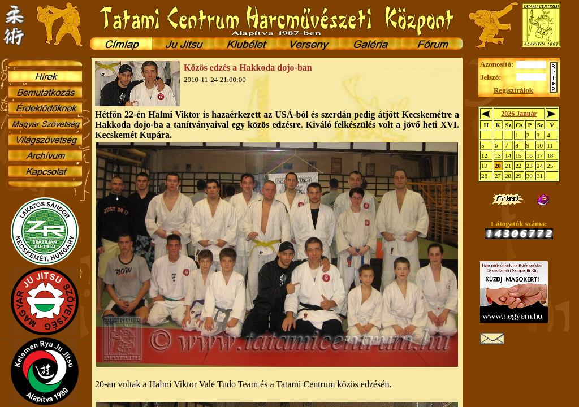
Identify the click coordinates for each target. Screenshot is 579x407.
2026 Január (519, 114)
